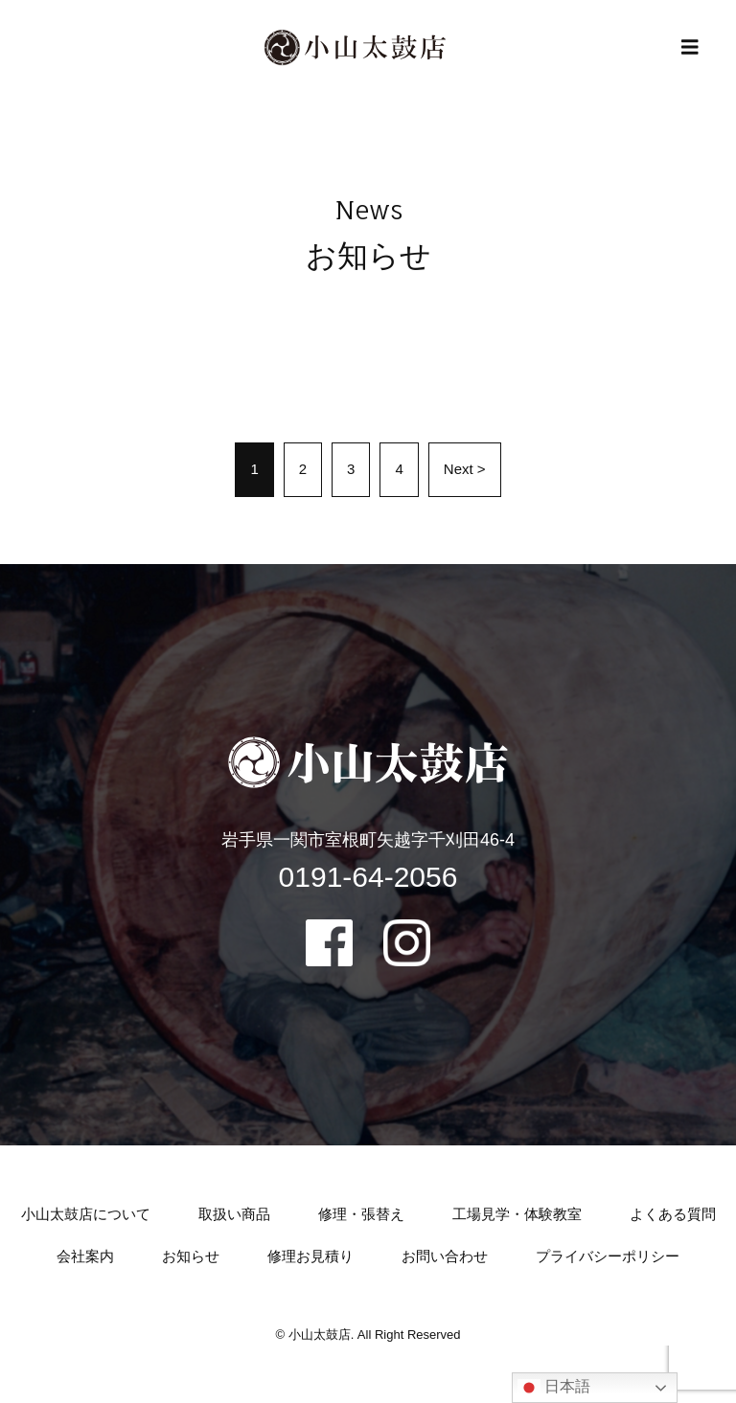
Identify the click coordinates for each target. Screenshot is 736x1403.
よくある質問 (673, 1214)
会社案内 (85, 1256)
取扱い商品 (234, 1214)
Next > (465, 469)
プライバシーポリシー (607, 1256)
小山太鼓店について (85, 1214)
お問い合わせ (445, 1256)
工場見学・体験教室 (517, 1214)
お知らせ (190, 1256)
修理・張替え (361, 1214)
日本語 (554, 1387)
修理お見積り (310, 1256)
